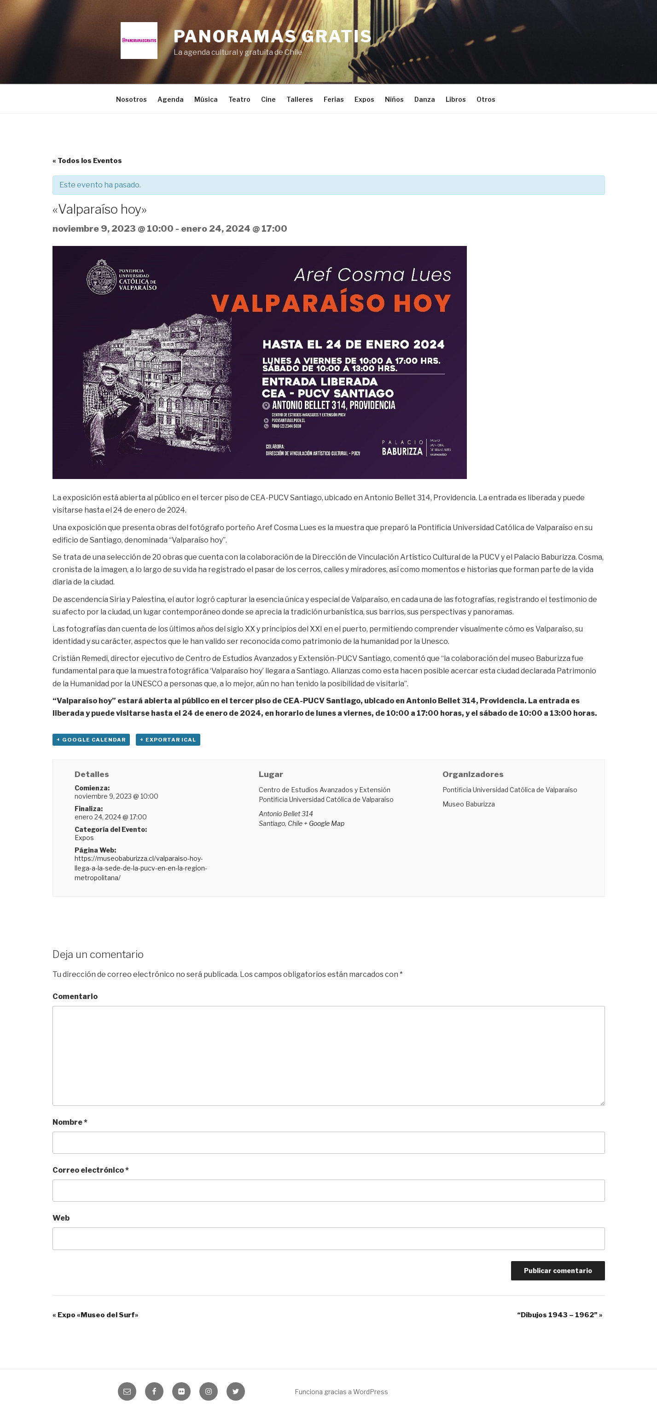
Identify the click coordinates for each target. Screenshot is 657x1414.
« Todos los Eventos (87, 161)
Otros (486, 99)
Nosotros (131, 99)
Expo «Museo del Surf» (95, 1315)
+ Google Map (324, 823)
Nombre (69, 1122)
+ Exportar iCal (168, 739)
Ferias (334, 99)
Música (206, 99)
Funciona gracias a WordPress (341, 1392)
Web (61, 1218)
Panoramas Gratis (273, 36)
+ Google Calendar (91, 739)
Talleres (299, 99)
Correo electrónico (90, 1170)
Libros (456, 99)
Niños (394, 99)
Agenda (170, 99)
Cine (268, 99)
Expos (364, 99)
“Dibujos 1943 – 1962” (560, 1315)
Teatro (239, 99)
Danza (424, 99)
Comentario (75, 996)
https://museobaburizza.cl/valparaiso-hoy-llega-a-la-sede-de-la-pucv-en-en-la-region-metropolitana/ (141, 868)
